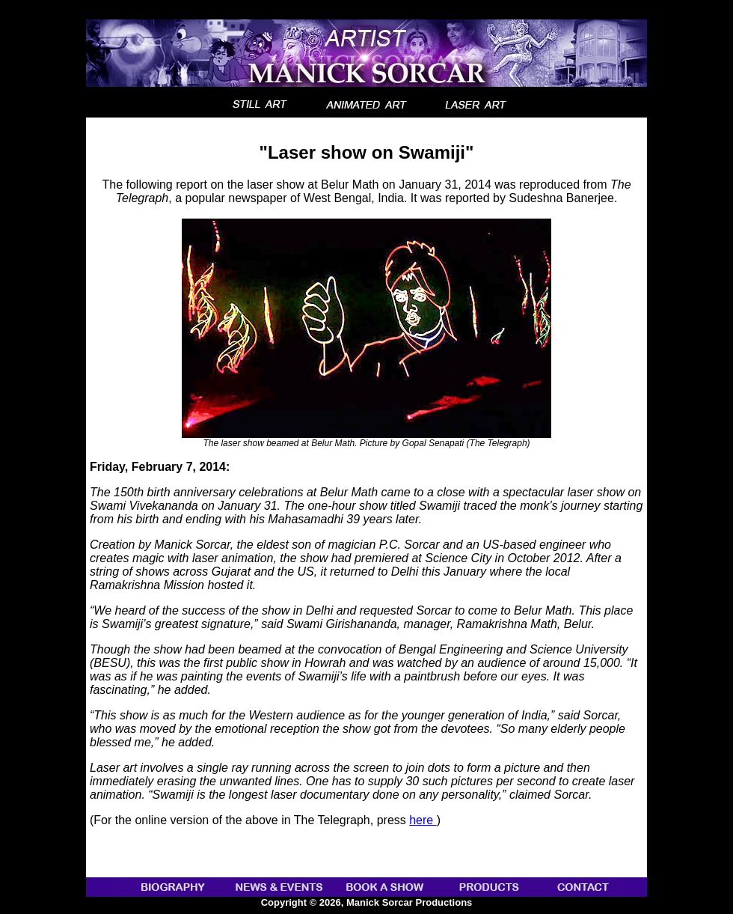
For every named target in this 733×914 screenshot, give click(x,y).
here (422, 820)
